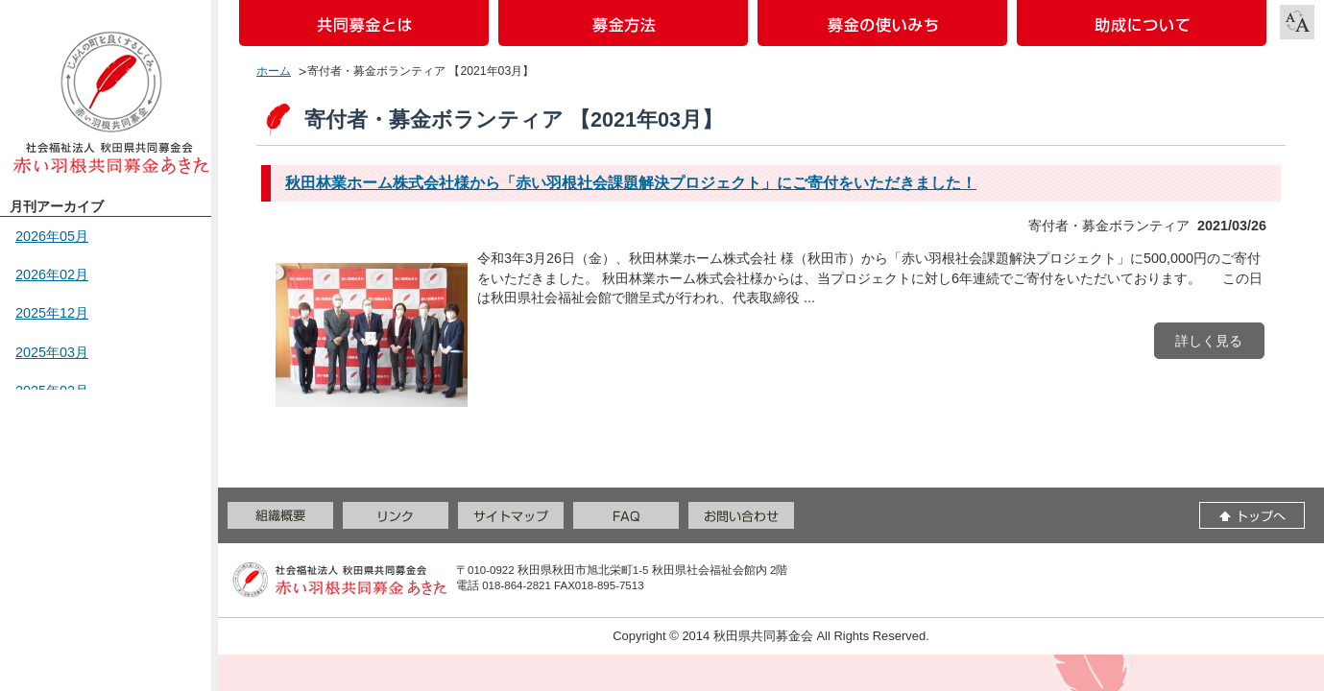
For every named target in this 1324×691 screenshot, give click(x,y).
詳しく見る (1208, 340)
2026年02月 (51, 274)
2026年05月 (51, 236)
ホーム (273, 71)
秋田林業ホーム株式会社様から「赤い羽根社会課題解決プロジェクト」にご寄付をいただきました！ (630, 183)
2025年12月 (51, 313)
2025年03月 (51, 352)
